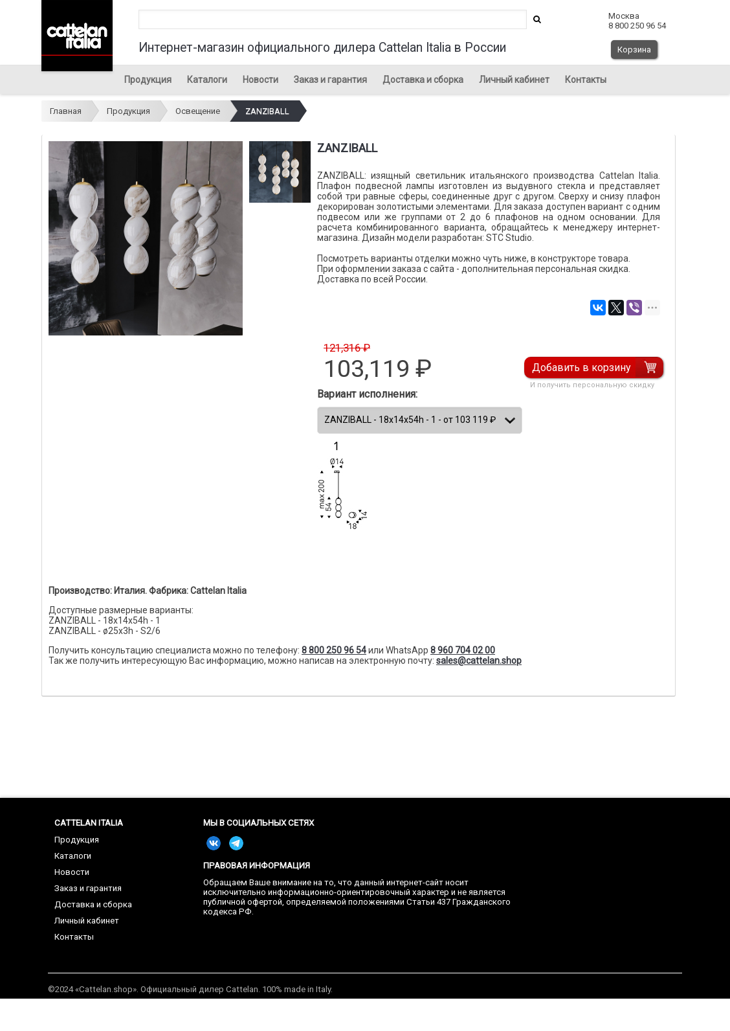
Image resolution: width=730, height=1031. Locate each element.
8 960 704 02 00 (462, 650)
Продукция (147, 79)
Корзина (634, 49)
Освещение (197, 111)
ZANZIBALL (267, 111)
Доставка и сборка (422, 79)
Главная (66, 111)
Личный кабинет (514, 79)
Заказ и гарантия (330, 79)
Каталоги (207, 79)
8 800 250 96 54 (334, 650)
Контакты (585, 79)
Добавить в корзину (582, 367)
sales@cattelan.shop (479, 660)
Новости (260, 79)
